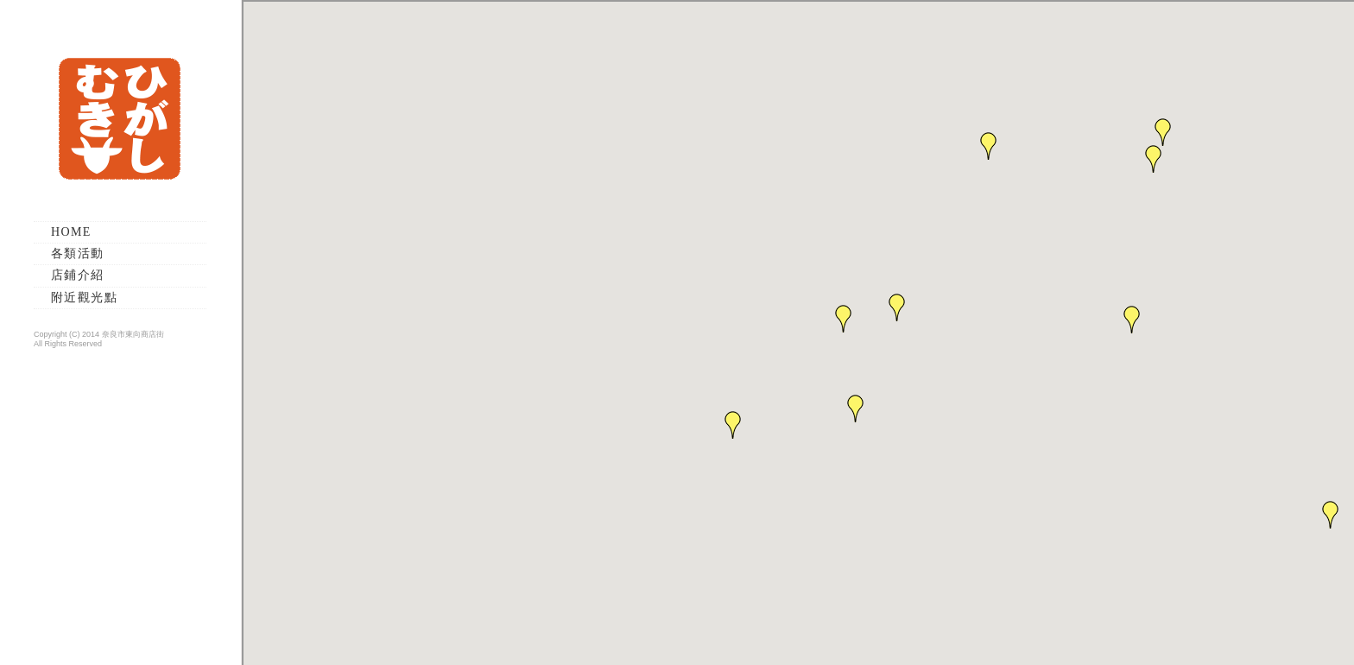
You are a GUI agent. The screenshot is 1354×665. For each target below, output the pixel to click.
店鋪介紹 (77, 275)
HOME (71, 231)
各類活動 (77, 253)
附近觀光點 (84, 297)
